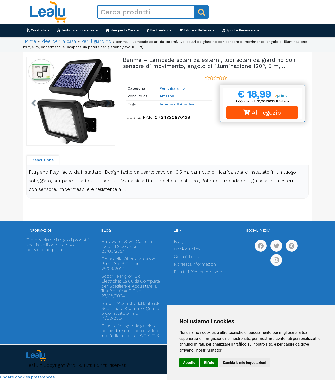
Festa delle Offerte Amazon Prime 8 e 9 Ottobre (128, 261)
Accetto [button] (189, 363)
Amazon (167, 96)
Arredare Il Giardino (177, 104)
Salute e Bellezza (197, 30)
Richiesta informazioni (195, 264)
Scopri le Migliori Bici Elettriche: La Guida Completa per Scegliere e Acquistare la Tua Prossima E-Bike (130, 283)
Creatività (38, 30)
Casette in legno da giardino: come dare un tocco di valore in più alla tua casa (130, 330)
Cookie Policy (187, 249)
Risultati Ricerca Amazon (198, 271)
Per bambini (159, 30)
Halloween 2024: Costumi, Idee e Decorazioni (127, 244)
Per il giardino (96, 41)
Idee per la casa (58, 41)
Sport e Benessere (240, 30)
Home (29, 41)
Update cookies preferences (27, 377)
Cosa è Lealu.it (188, 256)
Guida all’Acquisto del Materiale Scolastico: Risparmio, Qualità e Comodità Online (131, 308)
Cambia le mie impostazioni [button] (244, 363)
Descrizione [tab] (42, 160)
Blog (178, 241)
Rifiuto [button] (209, 363)
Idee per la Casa (122, 30)
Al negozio (262, 112)
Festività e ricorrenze (77, 30)
